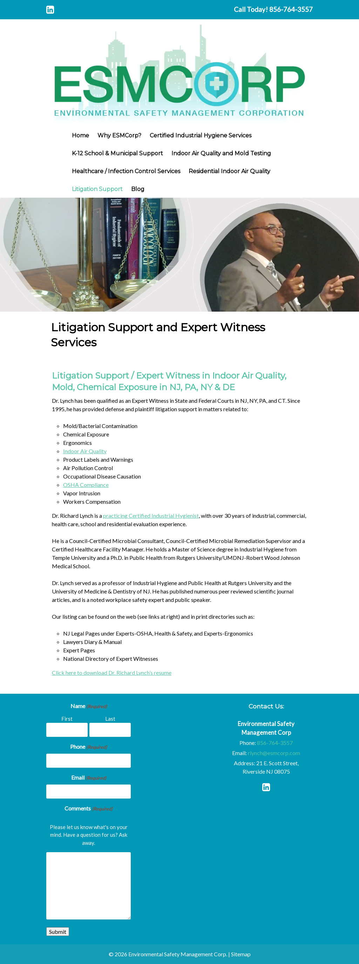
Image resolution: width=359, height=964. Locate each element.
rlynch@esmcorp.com (274, 752)
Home (80, 135)
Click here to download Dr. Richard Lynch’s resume (111, 672)
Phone (88, 747)
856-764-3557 (291, 9)
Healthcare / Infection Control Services (126, 171)
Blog (137, 189)
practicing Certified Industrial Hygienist (151, 515)
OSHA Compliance (86, 484)
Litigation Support (97, 189)
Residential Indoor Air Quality (229, 171)
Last (110, 718)
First (67, 718)
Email (88, 778)
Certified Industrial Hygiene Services (200, 135)
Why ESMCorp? (119, 135)
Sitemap (241, 954)
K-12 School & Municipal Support (117, 153)
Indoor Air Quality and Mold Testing (221, 153)
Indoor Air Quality (85, 451)
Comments (89, 809)
